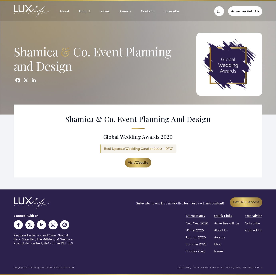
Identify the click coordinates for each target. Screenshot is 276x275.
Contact (147, 11)
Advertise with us (226, 223)
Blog (83, 11)
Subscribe (171, 11)
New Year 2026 (197, 223)
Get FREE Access (246, 202)
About (64, 11)
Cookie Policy (184, 267)
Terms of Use (217, 267)
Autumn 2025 (196, 237)
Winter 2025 (195, 230)
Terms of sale (200, 267)
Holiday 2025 (195, 251)
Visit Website (138, 162)
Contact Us (253, 230)
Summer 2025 (196, 244)
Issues (104, 11)
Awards (125, 11)
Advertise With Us (245, 11)
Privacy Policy (233, 267)
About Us (221, 230)
